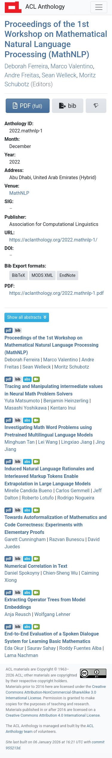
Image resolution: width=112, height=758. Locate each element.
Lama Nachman (21, 655)
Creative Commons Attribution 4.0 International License (53, 715)
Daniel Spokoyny (21, 573)
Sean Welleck (59, 75)
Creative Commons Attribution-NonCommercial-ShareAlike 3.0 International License (56, 692)
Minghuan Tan (19, 442)
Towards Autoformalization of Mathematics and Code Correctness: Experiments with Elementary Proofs (55, 524)
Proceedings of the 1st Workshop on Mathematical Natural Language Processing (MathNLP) (55, 39)
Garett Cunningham (25, 539)
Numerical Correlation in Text (35, 566)
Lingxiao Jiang (76, 442)
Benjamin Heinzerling (65, 401)
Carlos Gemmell (73, 490)
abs (27, 379)
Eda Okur (14, 648)
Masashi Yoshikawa (25, 408)
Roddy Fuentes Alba (80, 648)
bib (17, 330)
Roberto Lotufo (38, 498)
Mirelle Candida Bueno (28, 490)
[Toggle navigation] (98, 7)
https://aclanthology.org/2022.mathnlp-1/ (53, 240)
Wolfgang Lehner (52, 614)
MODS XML (42, 275)
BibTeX (18, 275)
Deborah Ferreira (26, 66)
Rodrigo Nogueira (75, 498)
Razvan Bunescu (66, 539)
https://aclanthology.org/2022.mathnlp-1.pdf (56, 293)
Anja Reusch (17, 614)
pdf (8, 330)
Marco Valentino (71, 66)
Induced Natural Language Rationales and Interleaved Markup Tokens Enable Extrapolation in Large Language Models (49, 476)
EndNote (67, 275)
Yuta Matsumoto (22, 401)
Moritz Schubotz (71, 367)
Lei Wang (48, 442)
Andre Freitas (21, 75)
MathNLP (19, 193)
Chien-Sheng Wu (60, 573)
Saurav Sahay (41, 648)
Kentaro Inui (63, 408)
